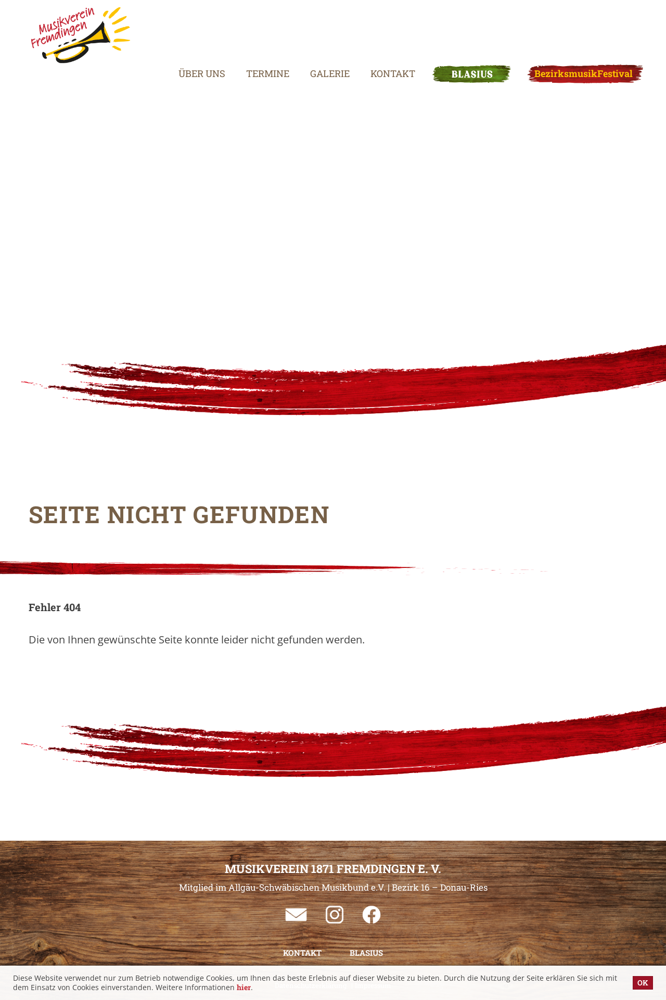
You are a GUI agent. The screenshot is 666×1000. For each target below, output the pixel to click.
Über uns (179, 28)
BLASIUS (449, 28)
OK (642, 983)
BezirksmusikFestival (561, 28)
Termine (245, 28)
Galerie (307, 28)
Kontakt (370, 28)
